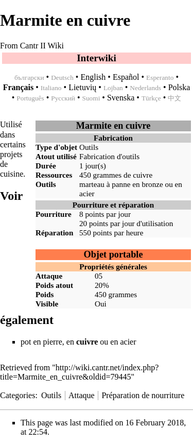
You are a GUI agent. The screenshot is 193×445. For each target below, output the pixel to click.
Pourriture (54, 214)
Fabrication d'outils (109, 156)
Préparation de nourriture (142, 395)
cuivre (142, 174)
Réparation (54, 232)
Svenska (120, 97)
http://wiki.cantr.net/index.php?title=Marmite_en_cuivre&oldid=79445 (79, 372)
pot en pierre (41, 341)
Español (126, 77)
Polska (179, 87)
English (93, 77)
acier (87, 193)
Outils (88, 147)
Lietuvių (82, 87)
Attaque (81, 395)
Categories (17, 395)
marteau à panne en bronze (121, 184)
